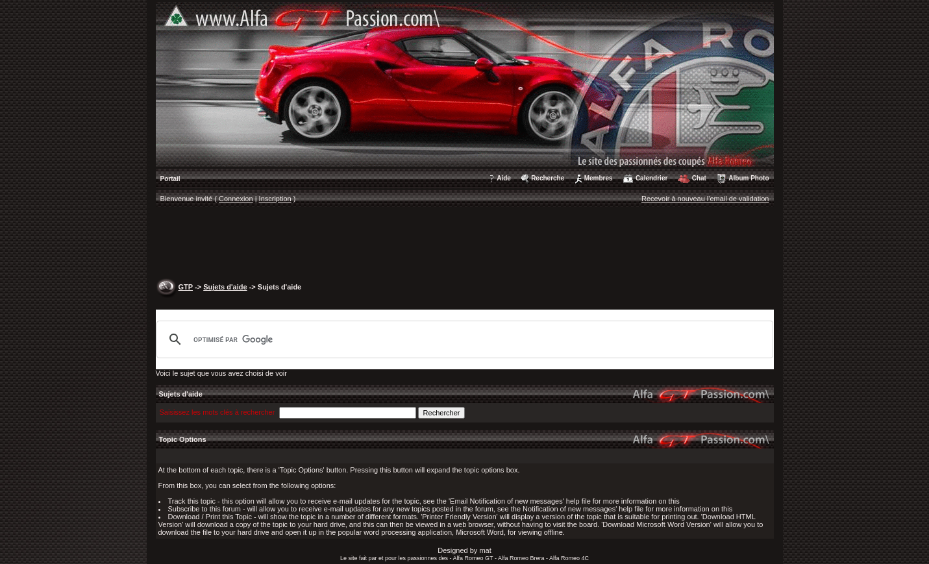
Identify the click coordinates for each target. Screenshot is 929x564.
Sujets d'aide (225, 287)
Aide (504, 178)
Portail (170, 178)
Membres (598, 178)
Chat (699, 178)
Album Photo (748, 178)
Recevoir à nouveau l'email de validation (705, 198)
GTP (186, 287)
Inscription (275, 198)
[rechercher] (462, 339)
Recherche (547, 178)
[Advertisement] (465, 244)
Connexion (236, 198)
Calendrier (651, 178)
